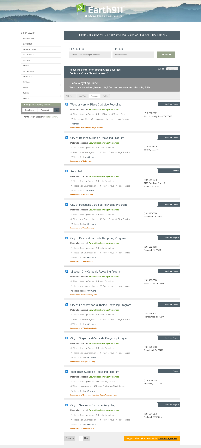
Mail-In (105, 96)
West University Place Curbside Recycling (95, 104)
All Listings (70, 96)
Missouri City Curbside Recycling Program (96, 271)
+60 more (91, 424)
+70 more (90, 191)
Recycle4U (76, 171)
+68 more (91, 291)
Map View (82, 96)
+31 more (74, 124)
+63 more (91, 157)
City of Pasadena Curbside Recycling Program (98, 204)
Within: (168, 68)
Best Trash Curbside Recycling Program (94, 371)
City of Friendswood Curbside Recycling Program (100, 305)
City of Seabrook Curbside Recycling (92, 405)
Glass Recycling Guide (139, 87)
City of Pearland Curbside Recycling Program (98, 238)
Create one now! (51, 117)
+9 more (91, 391)
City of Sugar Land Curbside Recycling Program (99, 338)
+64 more (91, 224)
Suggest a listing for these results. (151, 438)
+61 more (91, 324)
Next (86, 438)
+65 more (91, 257)
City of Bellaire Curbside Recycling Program (97, 138)
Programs (94, 96)
